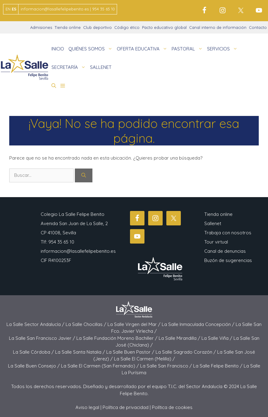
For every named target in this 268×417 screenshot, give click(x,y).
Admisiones (41, 27)
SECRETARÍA (69, 67)
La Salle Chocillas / (87, 324)
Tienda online (68, 27)
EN (8, 8)
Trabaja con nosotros (227, 233)
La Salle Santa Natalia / (80, 352)
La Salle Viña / (217, 338)
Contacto (258, 27)
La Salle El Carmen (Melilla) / (144, 359)
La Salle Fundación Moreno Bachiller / (117, 338)
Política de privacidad (125, 407)
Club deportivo (97, 27)
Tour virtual (216, 242)
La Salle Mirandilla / (180, 338)
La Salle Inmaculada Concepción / (199, 324)
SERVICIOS (223, 49)
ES (14, 8)
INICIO (57, 49)
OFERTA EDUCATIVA (143, 49)
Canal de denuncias (225, 251)
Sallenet (212, 223)
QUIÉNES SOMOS (91, 49)
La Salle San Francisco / (166, 366)
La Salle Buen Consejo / (34, 366)
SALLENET (101, 67)
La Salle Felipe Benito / (218, 366)
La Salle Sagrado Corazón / (186, 352)
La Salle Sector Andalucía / (36, 324)
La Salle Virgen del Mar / (135, 324)
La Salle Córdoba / (34, 352)
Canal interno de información (217, 27)
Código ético (127, 27)
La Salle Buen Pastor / (131, 352)
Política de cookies (172, 407)
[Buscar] (83, 175)
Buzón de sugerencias (228, 260)
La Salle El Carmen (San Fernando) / (100, 366)
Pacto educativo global (164, 27)
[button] (53, 86)
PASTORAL (188, 49)
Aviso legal (87, 407)
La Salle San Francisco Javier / (42, 338)
